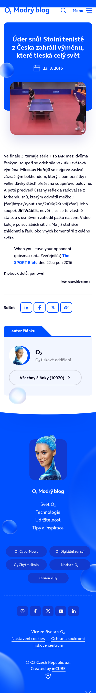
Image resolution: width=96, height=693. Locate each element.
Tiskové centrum (48, 645)
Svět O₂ (48, 504)
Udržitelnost (48, 520)
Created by (48, 673)
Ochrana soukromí (68, 638)
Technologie (48, 512)
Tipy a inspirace (48, 528)
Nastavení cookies (28, 638)
